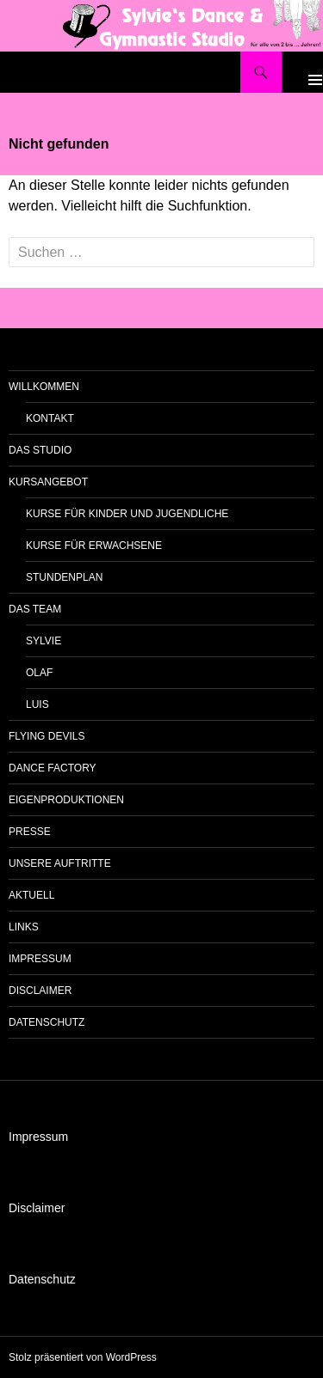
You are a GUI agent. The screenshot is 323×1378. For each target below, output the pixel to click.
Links (24, 927)
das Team (35, 609)
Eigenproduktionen (66, 800)
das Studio (40, 450)
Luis (37, 704)
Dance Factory (52, 768)
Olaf (39, 673)
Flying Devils (46, 736)
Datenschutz (46, 1022)
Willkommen (44, 387)
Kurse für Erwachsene (94, 546)
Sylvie (43, 641)
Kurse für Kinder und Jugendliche (127, 514)
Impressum (40, 959)
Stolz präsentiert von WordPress (83, 1357)
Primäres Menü (302, 72)
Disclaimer (40, 991)
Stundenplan (64, 577)
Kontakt (50, 418)
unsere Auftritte (60, 863)
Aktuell (31, 895)
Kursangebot (48, 482)
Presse (30, 832)
